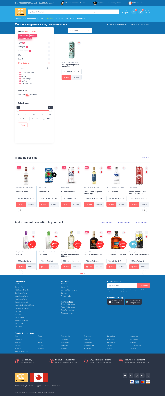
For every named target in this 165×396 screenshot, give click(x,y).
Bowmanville (65, 336)
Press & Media (66, 296)
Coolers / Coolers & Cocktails (25, 252)
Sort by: (64, 30)
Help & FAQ (18, 284)
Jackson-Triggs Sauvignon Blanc (22, 193)
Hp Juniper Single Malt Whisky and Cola (70, 66)
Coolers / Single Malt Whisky (70, 62)
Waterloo (87, 348)
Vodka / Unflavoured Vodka (47, 187)
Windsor (133, 348)
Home (110, 24)
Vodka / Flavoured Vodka (92, 252)
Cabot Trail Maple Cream (116, 254)
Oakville (133, 342)
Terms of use (56, 386)
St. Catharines (135, 345)
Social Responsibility (22, 302)
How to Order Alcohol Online (24, 305)
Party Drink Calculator (22, 308)
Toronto (64, 348)
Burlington (111, 336)
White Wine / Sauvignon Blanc (25, 187)
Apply (23, 125)
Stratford (18, 348)
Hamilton (64, 339)
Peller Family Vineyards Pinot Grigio (115, 193)
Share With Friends (21, 320)
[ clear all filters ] (30, 31)
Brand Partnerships (68, 304)
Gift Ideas (70, 19)
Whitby (109, 348)
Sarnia (109, 345)
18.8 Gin (42, 254)
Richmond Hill (89, 345)
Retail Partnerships (68, 307)
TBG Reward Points (22, 290)
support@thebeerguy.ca (69, 290)
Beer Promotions (21, 293)
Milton (40, 342)
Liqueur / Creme (112, 252)
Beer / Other (65, 187)
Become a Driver (84, 19)
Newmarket (88, 342)
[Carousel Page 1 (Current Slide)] (81, 273)
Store (42, 19)
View (76, 77)
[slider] (18, 110)
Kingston (87, 339)
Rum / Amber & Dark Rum (137, 252)
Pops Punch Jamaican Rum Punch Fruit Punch (25, 255)
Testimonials (19, 317)
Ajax (16, 336)
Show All (21, 95)
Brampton (87, 336)
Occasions (18, 314)
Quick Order (19, 323)
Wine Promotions (21, 299)
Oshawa (17, 345)
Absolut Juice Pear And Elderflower (93, 255)
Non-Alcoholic (121, 24)
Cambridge (134, 336)
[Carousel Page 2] (84, 273)
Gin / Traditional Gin (45, 252)
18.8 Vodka (65, 254)
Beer (107, 222)
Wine (142, 222)
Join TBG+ (18, 326)
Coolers (132, 24)
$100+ (48, 119)
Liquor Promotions (21, 296)
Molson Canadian (90, 192)
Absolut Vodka (134, 192)
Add (66, 77)
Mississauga (65, 342)
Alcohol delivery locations (24, 386)
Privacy (46, 386)
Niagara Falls (111, 342)
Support (38, 386)
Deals (49, 19)
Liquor (125, 222)
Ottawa (40, 345)
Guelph (40, 339)
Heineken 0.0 (66, 192)
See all (145, 158)
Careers (64, 293)
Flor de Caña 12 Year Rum (139, 254)
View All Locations (21, 351)
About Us (64, 284)
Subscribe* (144, 286)
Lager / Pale (88, 187)
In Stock (33, 95)
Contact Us (65, 287)
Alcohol (19, 19)
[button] (34, 43)
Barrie (40, 336)
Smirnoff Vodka (44, 192)
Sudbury (41, 348)
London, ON (134, 339)
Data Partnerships (67, 310)
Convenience (30, 19)
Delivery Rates (20, 287)
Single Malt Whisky (25, 38)
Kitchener (110, 339)
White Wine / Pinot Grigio (114, 187)
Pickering (64, 345)
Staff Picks (58, 19)
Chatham (18, 339)
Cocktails (18, 311)
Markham (18, 342)
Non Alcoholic (24, 35)
